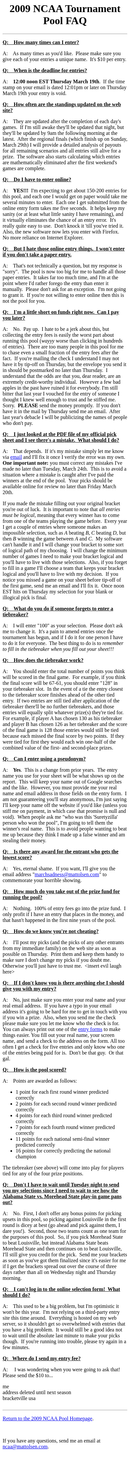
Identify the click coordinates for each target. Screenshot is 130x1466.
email (16, 457)
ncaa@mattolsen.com (25, 1446)
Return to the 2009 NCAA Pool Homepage (47, 1418)
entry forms (90, 1029)
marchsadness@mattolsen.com (67, 874)
